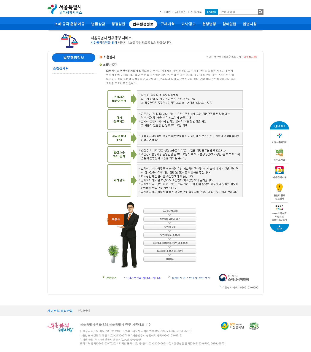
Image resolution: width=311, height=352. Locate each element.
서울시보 (196, 12)
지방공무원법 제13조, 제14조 (143, 277)
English (211, 12)
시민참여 (165, 12)
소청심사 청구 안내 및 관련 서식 (191, 277)
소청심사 (59, 68)
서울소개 (180, 12)
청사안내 (84, 311)
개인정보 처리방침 (60, 311)
